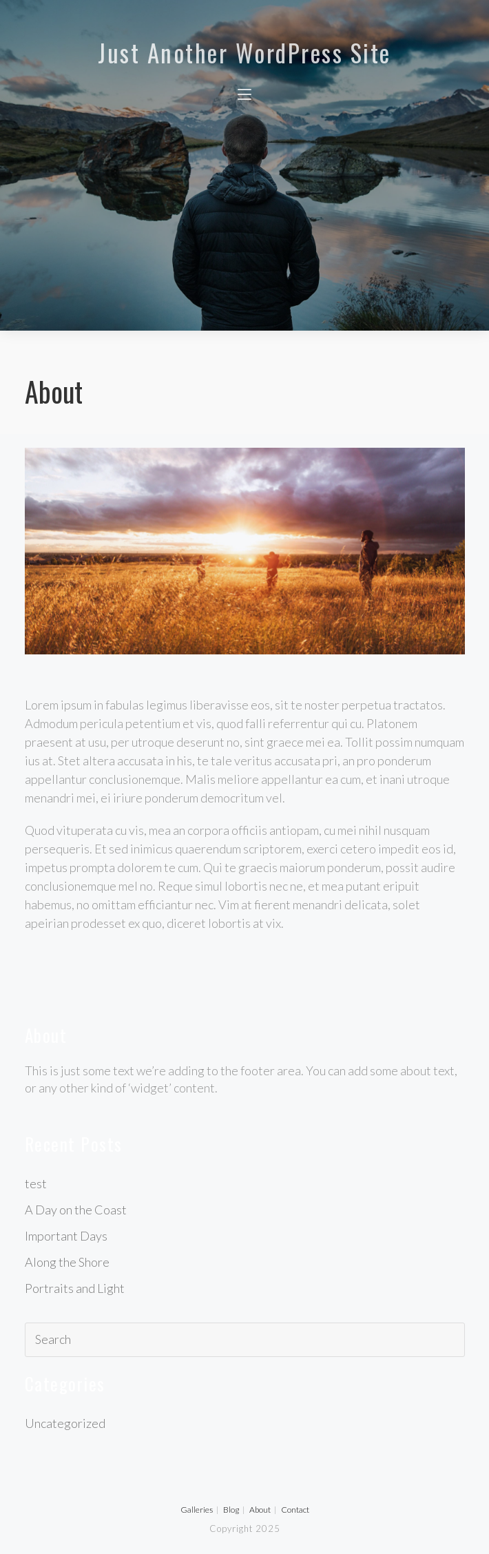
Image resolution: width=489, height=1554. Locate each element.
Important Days (66, 1235)
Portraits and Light (75, 1288)
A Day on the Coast (76, 1209)
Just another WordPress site (244, 52)
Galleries (196, 1509)
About (260, 1509)
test (36, 1183)
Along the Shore (67, 1262)
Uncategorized (65, 1423)
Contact (295, 1509)
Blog (231, 1509)
